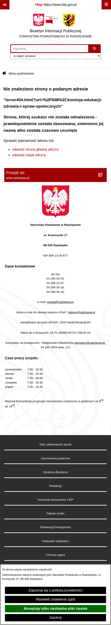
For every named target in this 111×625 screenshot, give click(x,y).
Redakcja (55, 485)
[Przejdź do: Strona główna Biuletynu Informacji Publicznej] (4, 73)
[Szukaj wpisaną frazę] (95, 48)
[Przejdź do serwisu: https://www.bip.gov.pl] (55, 4)
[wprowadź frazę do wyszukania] (49, 48)
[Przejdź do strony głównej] (55, 27)
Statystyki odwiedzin (55, 541)
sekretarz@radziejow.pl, (90, 342)
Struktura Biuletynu (55, 472)
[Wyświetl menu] (106, 4)
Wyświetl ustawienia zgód (55, 599)
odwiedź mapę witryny (29, 155)
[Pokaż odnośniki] (4, 4)
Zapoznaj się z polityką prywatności (56, 590)
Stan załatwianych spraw (55, 444)
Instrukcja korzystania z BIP (56, 499)
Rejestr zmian (55, 513)
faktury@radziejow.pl (81, 312)
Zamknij (55, 617)
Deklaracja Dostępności (55, 527)
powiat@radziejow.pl (60, 302)
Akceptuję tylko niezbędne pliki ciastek (55, 608)
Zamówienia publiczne (55, 458)
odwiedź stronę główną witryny (35, 149)
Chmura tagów (55, 554)
